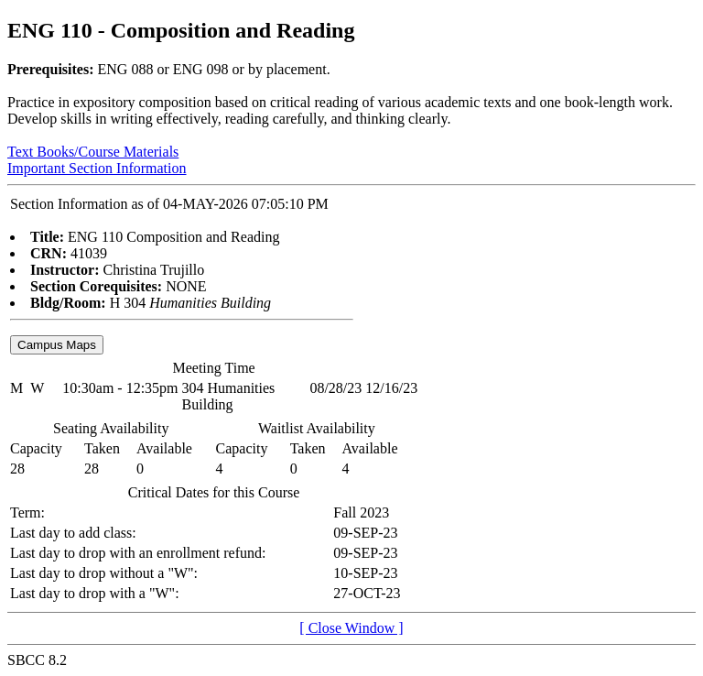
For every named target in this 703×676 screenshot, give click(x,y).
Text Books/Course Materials (92, 151)
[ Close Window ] (351, 628)
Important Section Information (97, 168)
